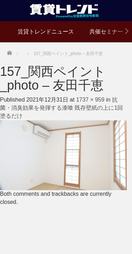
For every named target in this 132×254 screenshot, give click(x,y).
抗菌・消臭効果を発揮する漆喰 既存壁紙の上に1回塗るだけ (61, 108)
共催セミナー (106, 32)
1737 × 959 (90, 100)
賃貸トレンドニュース (46, 32)
